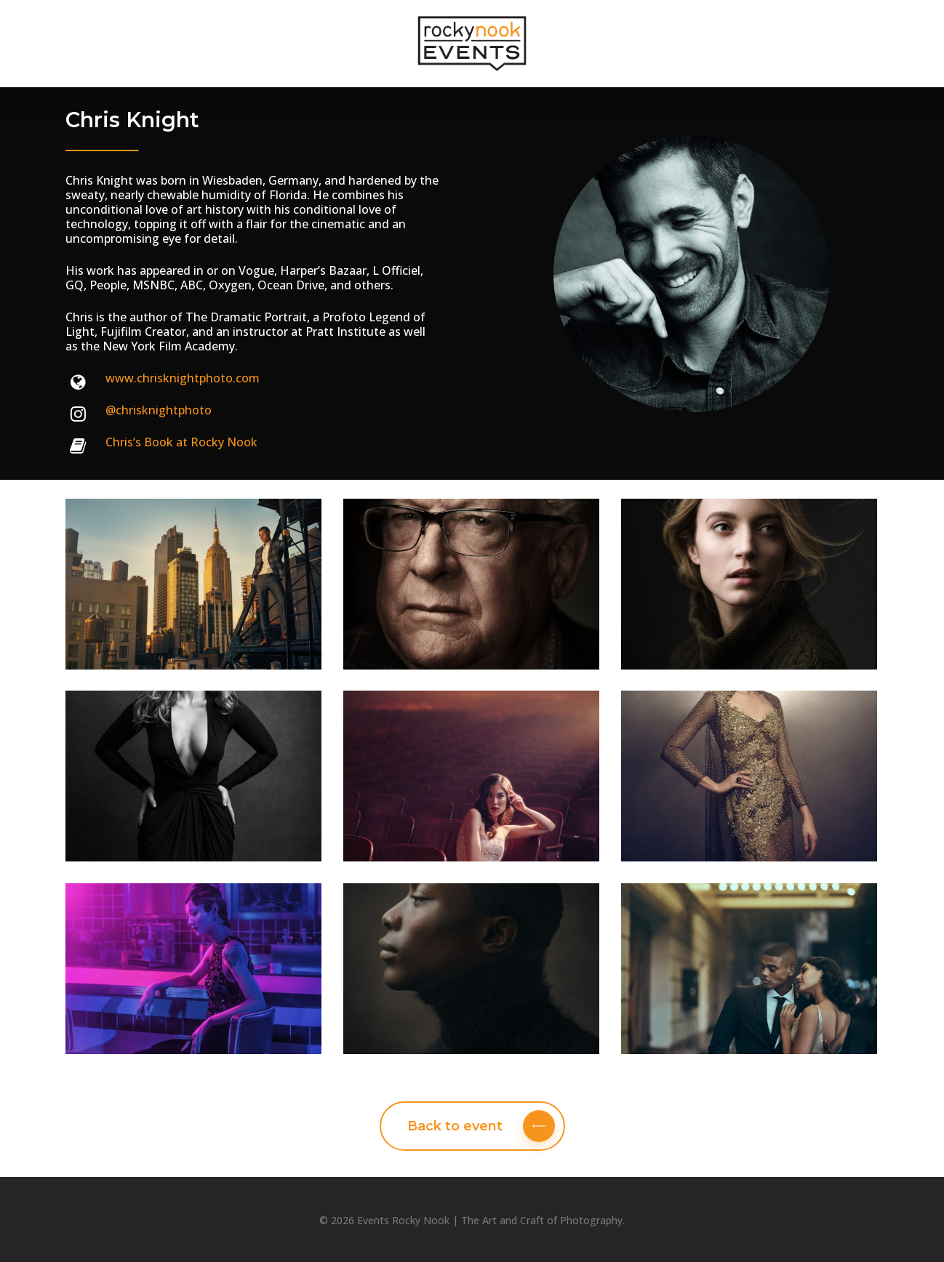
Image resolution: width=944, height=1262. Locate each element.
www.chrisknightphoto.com (182, 378)
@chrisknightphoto (158, 410)
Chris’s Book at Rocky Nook (181, 442)
